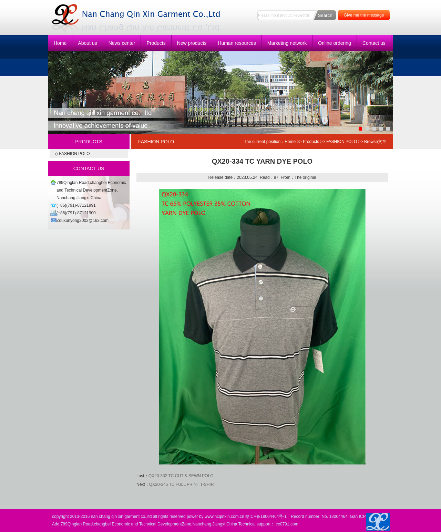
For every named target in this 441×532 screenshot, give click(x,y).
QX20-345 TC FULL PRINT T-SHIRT (182, 484)
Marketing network (287, 43)
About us (87, 43)
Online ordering (334, 43)
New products (192, 43)
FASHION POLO (341, 141)
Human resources (237, 43)
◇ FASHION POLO (72, 153)
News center (122, 43)
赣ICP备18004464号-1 (266, 516)
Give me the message (364, 15)
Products (155, 43)
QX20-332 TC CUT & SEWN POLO (181, 475)
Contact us (374, 43)
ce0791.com (287, 524)
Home (60, 43)
